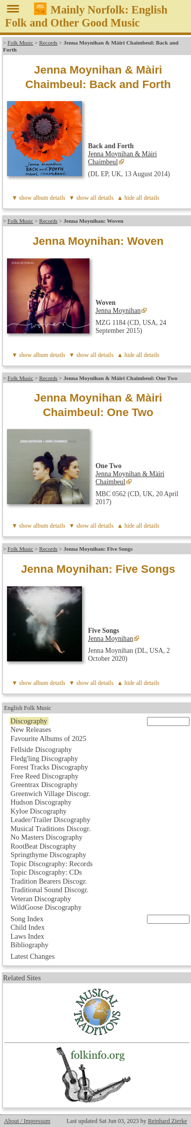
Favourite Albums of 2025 (48, 738)
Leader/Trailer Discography (50, 820)
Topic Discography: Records (51, 864)
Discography (29, 721)
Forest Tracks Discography (49, 767)
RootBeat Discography (43, 846)
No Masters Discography (46, 837)
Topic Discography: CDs (46, 872)
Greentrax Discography (44, 785)
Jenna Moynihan (118, 310)
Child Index (27, 927)
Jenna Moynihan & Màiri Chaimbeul (122, 158)
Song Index (27, 919)
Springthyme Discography (48, 855)
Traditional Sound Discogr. (49, 890)
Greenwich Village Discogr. (50, 794)
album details (49, 197)
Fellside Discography (41, 749)
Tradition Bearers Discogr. (48, 881)
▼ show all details (91, 197)
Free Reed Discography (44, 776)
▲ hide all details (138, 197)
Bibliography (29, 945)
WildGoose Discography (46, 907)
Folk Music (20, 43)
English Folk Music (28, 707)
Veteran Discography (40, 899)
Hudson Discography (41, 802)
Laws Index (27, 936)
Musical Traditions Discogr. (50, 829)
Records (48, 43)
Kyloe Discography (38, 811)
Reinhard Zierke (167, 1120)
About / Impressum (27, 1120)
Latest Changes (32, 956)
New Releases (30, 729)
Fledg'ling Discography (44, 759)
